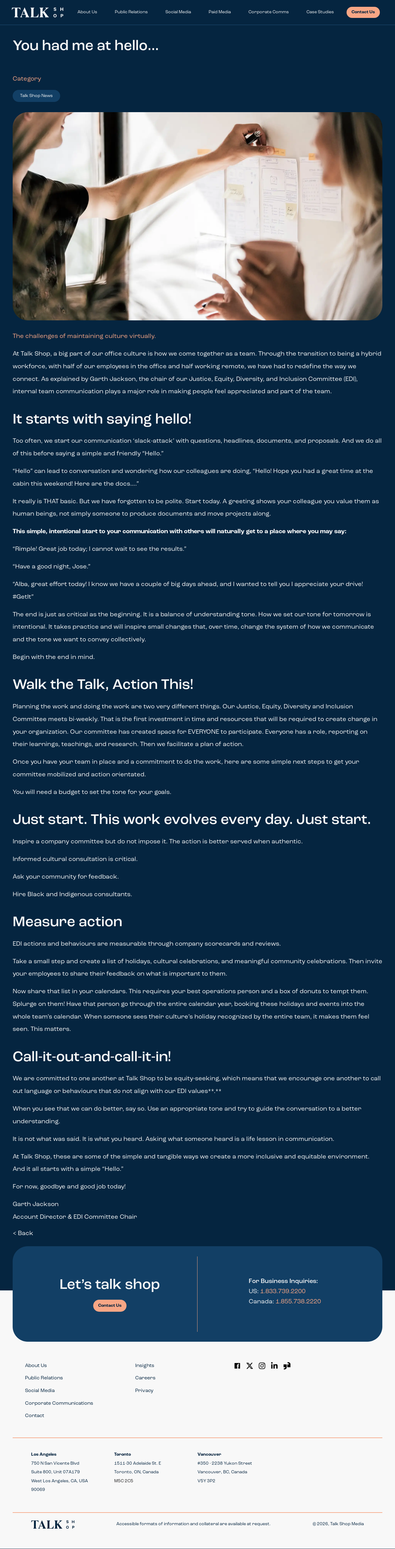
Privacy (144, 1390)
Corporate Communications (59, 1403)
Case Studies (320, 12)
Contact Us (363, 12)
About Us (87, 12)
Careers (145, 1378)
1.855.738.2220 (298, 1302)
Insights (144, 1365)
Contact (34, 1415)
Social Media (178, 12)
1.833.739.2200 (283, 1292)
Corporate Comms (268, 12)
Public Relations (131, 12)
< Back (23, 1233)
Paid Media (220, 12)
